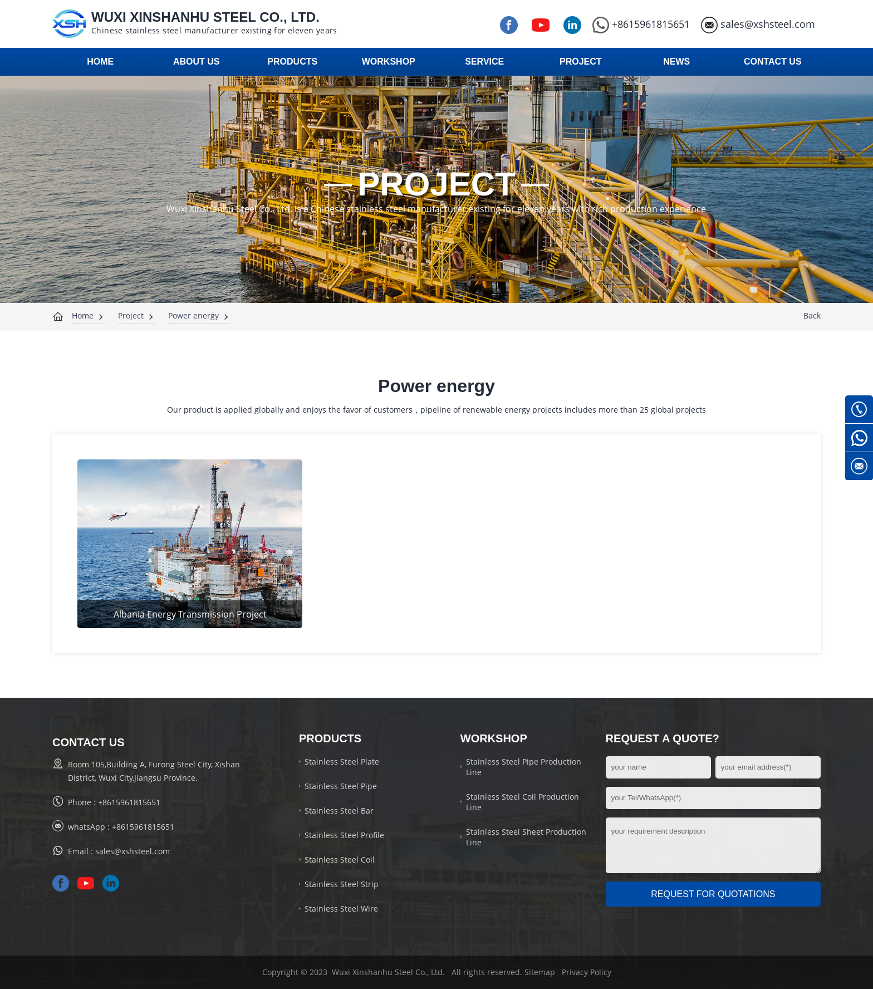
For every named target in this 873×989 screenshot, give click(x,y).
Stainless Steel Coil (340, 859)
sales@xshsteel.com (758, 24)
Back (812, 315)
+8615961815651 (641, 24)
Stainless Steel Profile (344, 835)
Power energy (193, 315)
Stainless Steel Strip (342, 884)
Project (131, 315)
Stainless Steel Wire (341, 908)
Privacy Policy (586, 972)
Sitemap (539, 972)
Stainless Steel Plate (342, 761)
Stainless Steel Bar (339, 810)
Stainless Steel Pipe (341, 786)
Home (83, 315)
